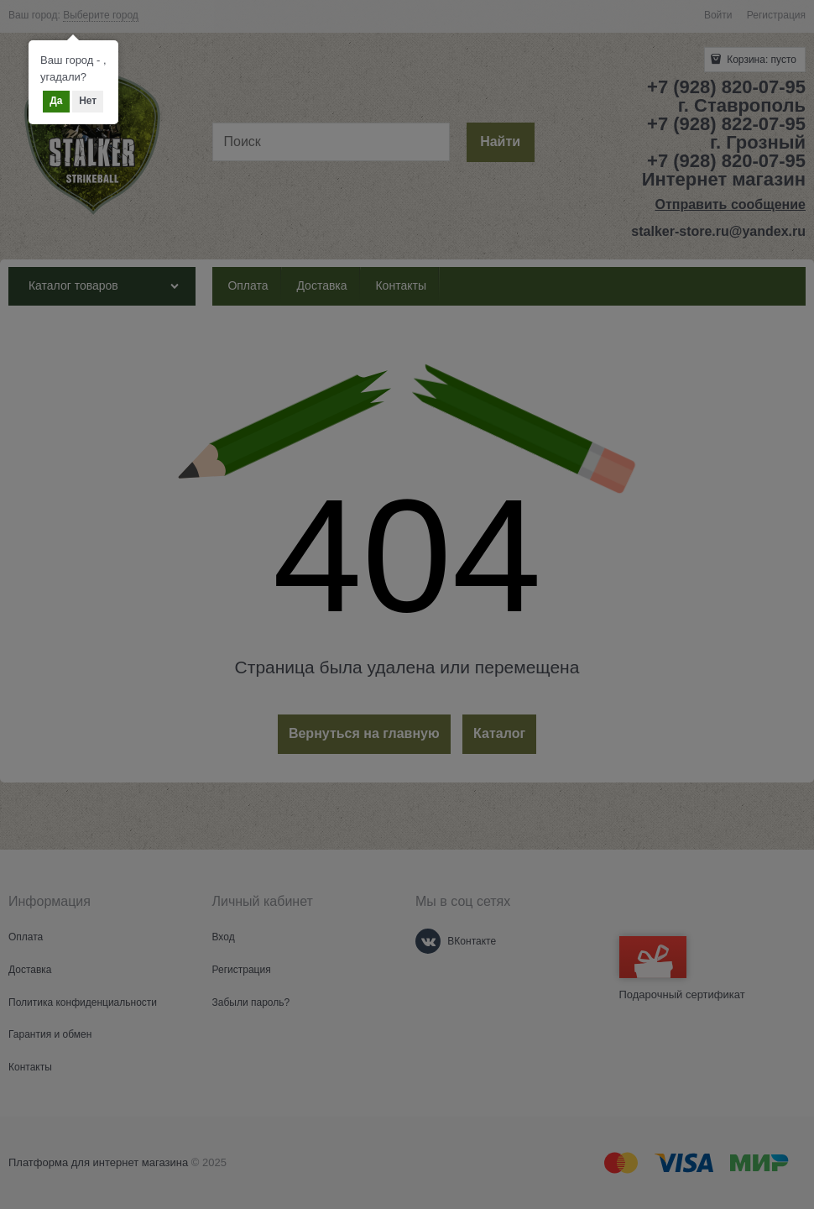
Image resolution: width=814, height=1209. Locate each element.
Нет (88, 101)
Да (56, 101)
